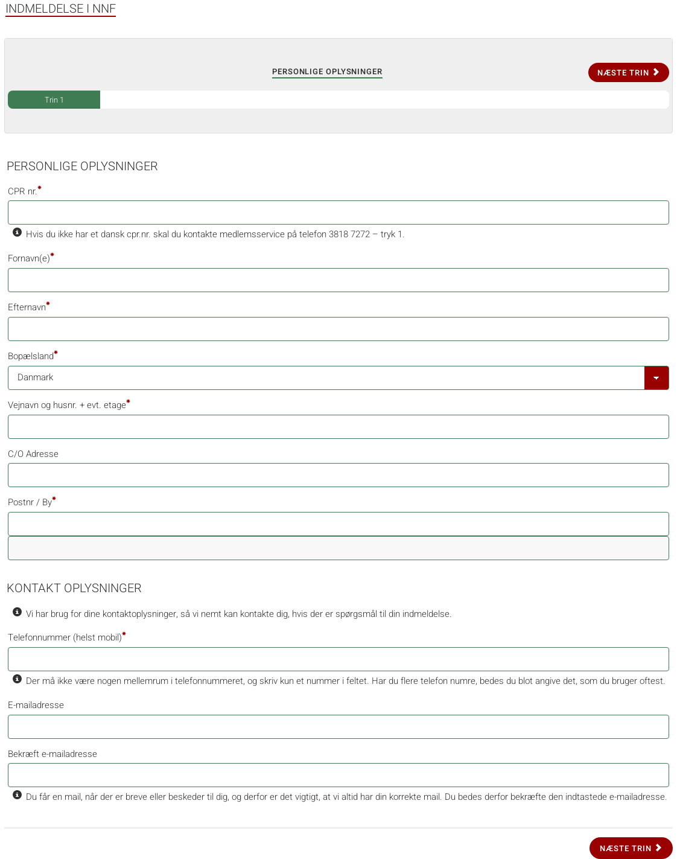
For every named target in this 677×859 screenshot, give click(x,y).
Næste (628, 72)
